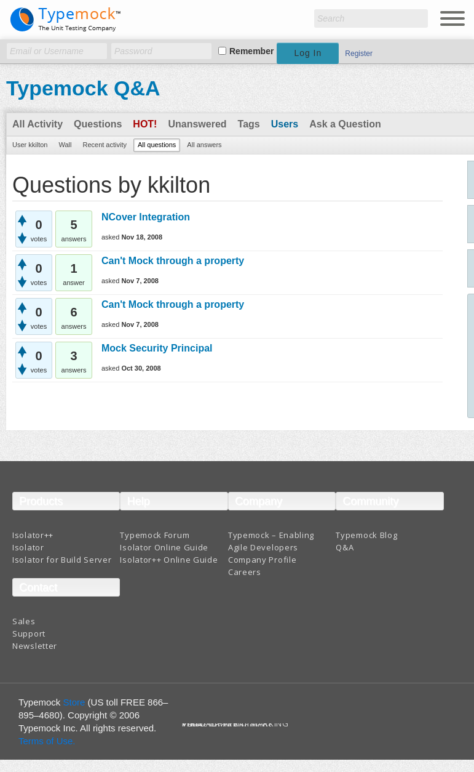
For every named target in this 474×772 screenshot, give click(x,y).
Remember (251, 51)
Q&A (345, 547)
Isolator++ (32, 535)
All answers (204, 144)
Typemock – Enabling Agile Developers (271, 541)
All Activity (37, 124)
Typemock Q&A (83, 88)
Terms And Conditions (227, 725)
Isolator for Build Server (62, 559)
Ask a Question (345, 124)
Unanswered (197, 124)
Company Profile (262, 559)
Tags (249, 124)
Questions (98, 124)
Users (284, 124)
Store (74, 702)
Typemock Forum (154, 535)
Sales (24, 621)
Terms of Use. (47, 741)
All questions (157, 144)
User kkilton (29, 144)
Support (28, 633)
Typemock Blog (366, 535)
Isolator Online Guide (164, 547)
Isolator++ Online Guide (169, 559)
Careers (244, 571)
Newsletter (34, 645)
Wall (64, 144)
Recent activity (104, 144)
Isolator (28, 547)
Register (359, 53)
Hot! (145, 124)
